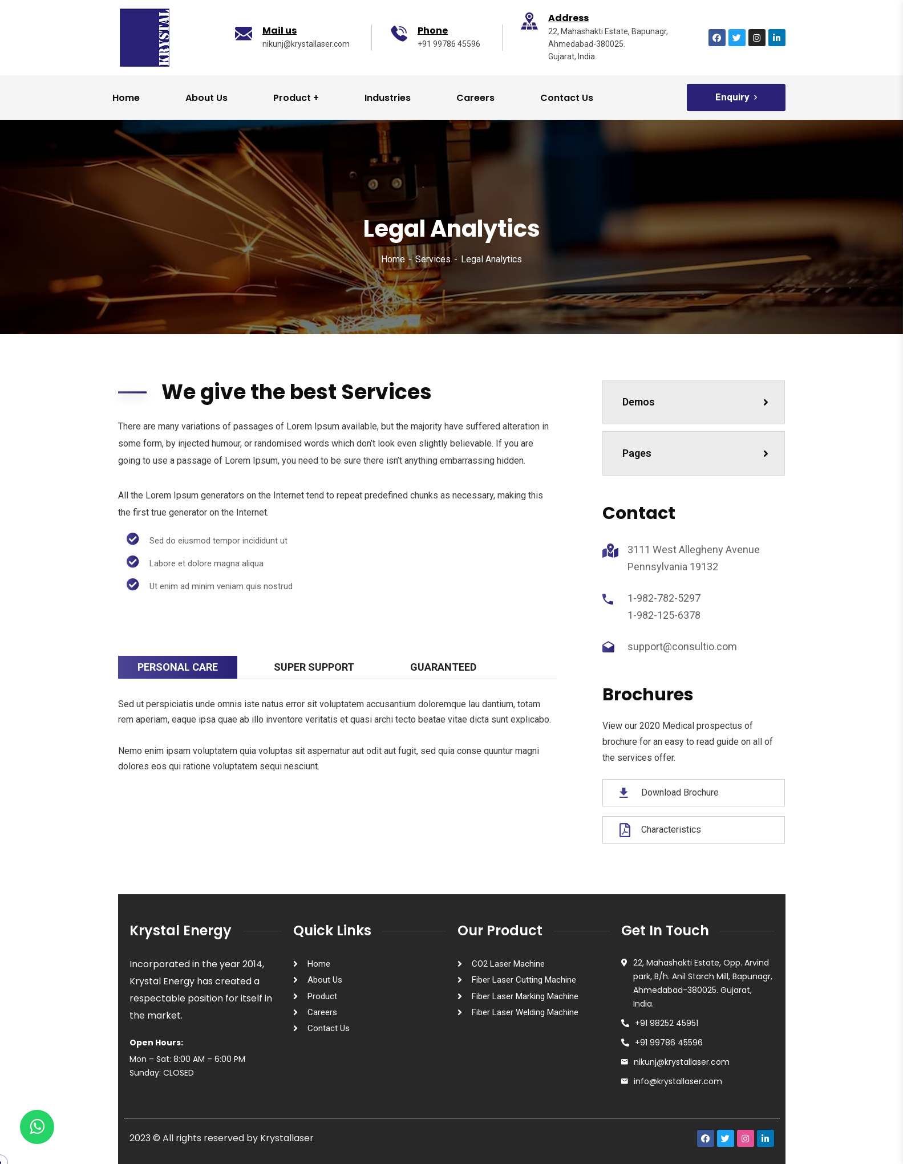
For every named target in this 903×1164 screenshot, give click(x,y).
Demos (695, 402)
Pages (695, 453)
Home (393, 259)
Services (433, 259)
